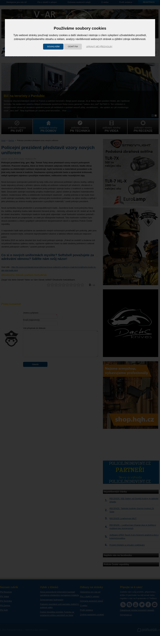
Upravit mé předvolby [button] (99, 46)
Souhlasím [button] (53, 46)
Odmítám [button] (73, 46)
